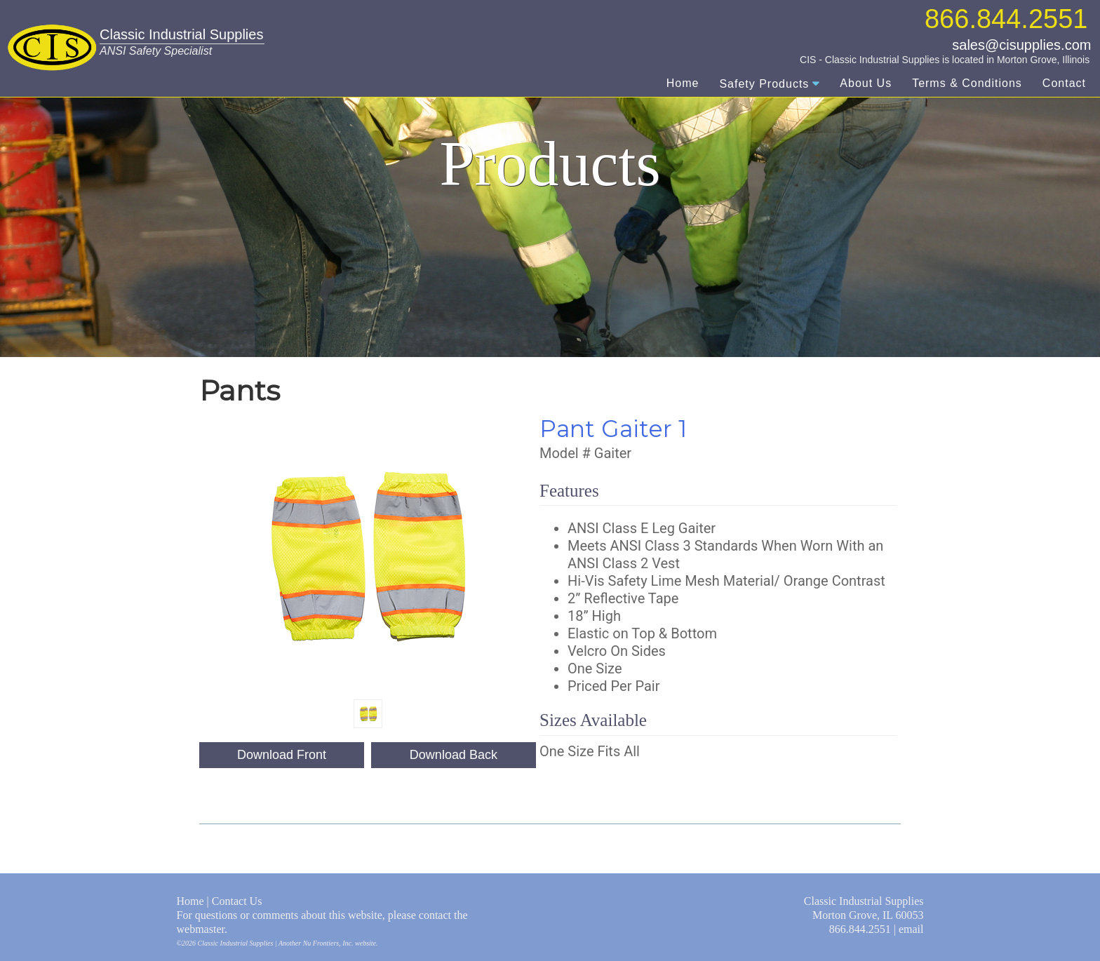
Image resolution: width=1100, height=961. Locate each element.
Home (682, 83)
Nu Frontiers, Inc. (328, 943)
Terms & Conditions (967, 83)
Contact (1064, 83)
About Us (866, 83)
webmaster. (202, 929)
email (911, 929)
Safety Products (764, 84)
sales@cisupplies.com (1021, 45)
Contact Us (237, 901)
